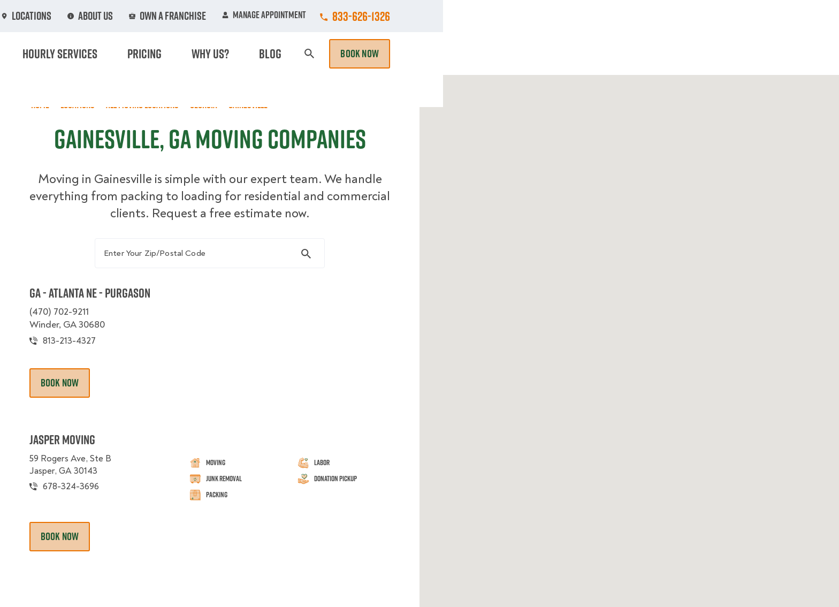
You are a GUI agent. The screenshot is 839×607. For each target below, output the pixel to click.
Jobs (281, 16)
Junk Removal (336, 53)
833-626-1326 (757, 16)
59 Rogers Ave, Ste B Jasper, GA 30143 (83, 473)
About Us (496, 16)
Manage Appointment (660, 16)
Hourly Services (512, 53)
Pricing (580, 53)
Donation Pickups (421, 53)
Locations (437, 16)
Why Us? (630, 53)
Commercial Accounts (354, 16)
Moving (274, 53)
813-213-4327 (82, 349)
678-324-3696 (84, 496)
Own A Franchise (567, 16)
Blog (674, 53)
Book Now (755, 53)
